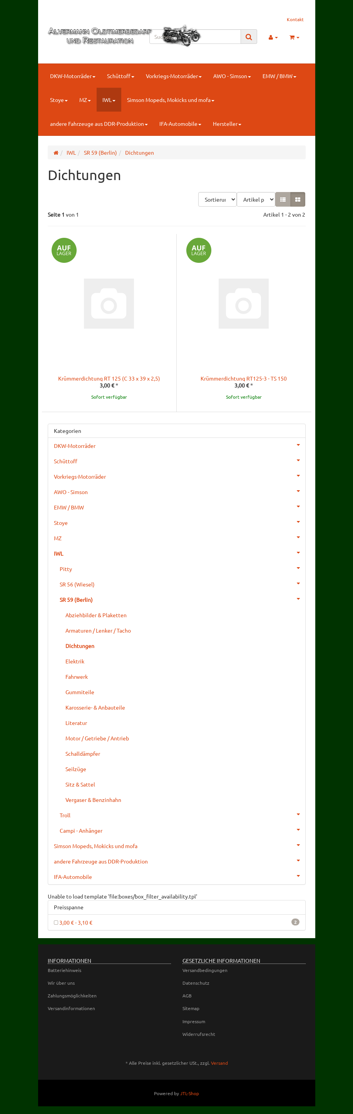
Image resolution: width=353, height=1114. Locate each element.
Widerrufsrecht (198, 1034)
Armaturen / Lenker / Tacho (98, 630)
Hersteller (227, 123)
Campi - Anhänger (182, 830)
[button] (283, 199)
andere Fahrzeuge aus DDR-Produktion (99, 123)
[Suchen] (195, 36)
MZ (85, 99)
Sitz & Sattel (80, 784)
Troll (182, 814)
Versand (219, 1063)
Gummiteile (79, 691)
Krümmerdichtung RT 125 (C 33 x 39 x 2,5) (109, 378)
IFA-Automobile (180, 123)
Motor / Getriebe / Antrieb (97, 738)
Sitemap (190, 1008)
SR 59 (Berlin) (182, 599)
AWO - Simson (232, 75)
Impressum (193, 1021)
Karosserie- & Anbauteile (95, 707)
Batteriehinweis (64, 970)
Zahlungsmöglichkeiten (72, 995)
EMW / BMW (279, 75)
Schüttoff (120, 75)
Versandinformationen (71, 1008)
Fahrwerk (76, 676)
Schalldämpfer (82, 753)
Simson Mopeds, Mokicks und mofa (170, 99)
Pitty (182, 568)
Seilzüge (75, 768)
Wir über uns (61, 983)
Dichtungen (79, 645)
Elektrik (74, 661)
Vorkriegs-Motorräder (174, 75)
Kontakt (295, 19)
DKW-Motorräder (72, 75)
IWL (108, 99)
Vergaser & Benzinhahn (93, 799)
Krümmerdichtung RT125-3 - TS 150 (244, 378)
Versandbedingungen (205, 970)
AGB (187, 995)
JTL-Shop (189, 1093)
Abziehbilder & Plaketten (96, 614)
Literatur (76, 722)
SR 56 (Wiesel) (182, 583)
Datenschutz (195, 983)
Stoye (59, 99)
